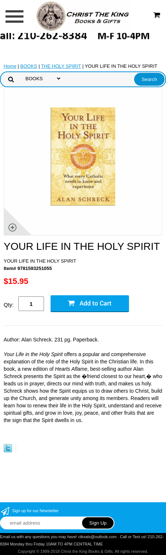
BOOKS (28, 66)
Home (10, 66)
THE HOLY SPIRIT (61, 66)
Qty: (9, 304)
